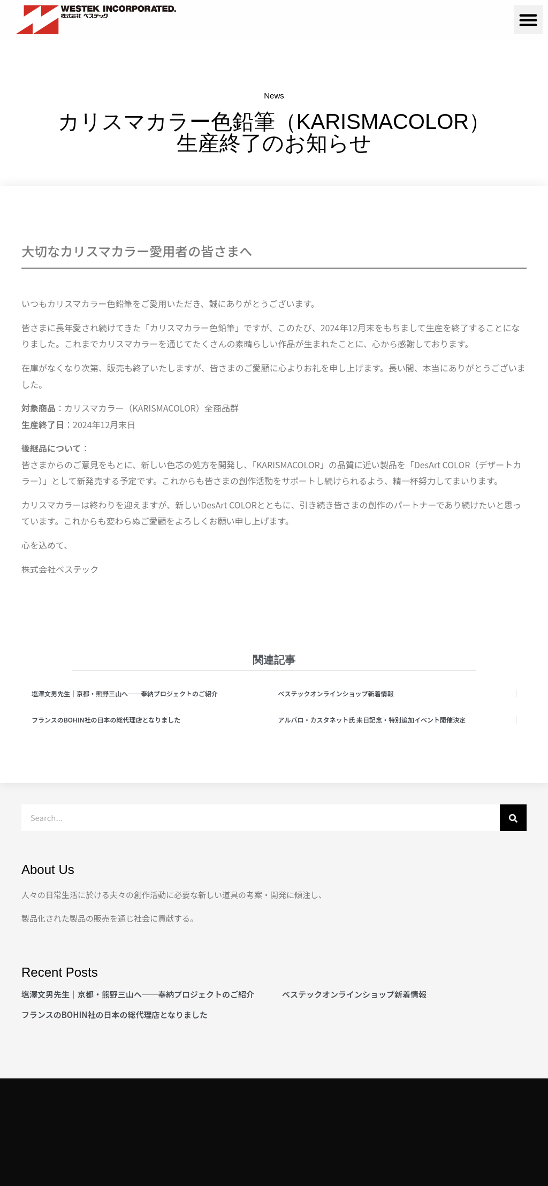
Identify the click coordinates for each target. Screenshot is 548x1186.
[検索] (513, 817)
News (274, 95)
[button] (528, 19)
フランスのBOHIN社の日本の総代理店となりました (106, 719)
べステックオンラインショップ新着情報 (336, 693)
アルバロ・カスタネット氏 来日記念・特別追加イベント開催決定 (372, 719)
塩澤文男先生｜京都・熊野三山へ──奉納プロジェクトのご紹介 (125, 693)
